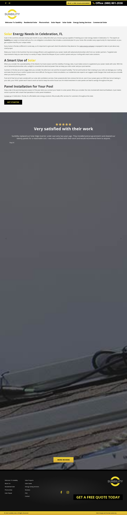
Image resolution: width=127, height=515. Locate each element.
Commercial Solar (100, 22)
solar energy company (87, 46)
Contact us (7, 96)
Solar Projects (29, 480)
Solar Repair (56, 22)
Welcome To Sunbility (13, 22)
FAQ (26, 493)
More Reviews (63, 460)
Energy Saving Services (82, 22)
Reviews (27, 490)
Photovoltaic (44, 22)
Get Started (13, 102)
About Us (7, 483)
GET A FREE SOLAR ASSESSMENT (79, 3)
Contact (27, 496)
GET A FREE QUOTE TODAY (98, 497)
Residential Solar (30, 22)
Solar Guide (66, 22)
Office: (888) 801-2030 (108, 3)
